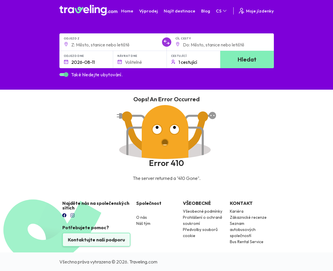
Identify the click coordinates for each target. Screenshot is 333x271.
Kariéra (236, 211)
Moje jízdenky (256, 11)
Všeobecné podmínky (202, 211)
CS (222, 11)
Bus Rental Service (246, 241)
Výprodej (148, 11)
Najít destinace (179, 11)
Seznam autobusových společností (243, 229)
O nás (141, 217)
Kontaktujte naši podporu (96, 240)
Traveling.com (143, 262)
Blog (205, 11)
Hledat (247, 59)
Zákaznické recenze (248, 217)
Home (127, 11)
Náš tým (143, 223)
